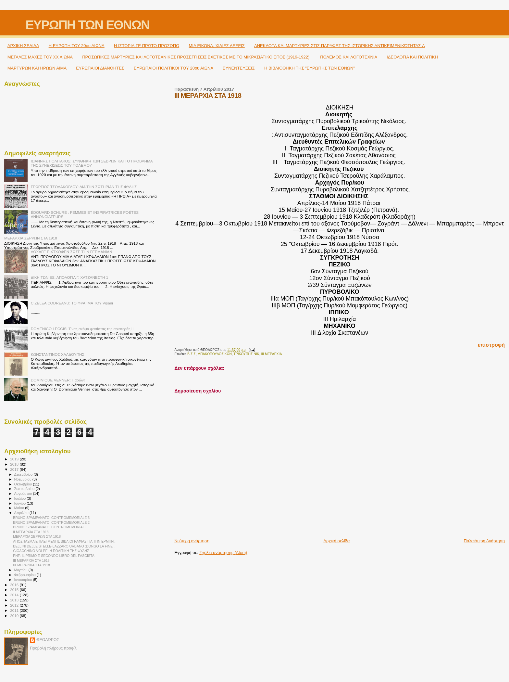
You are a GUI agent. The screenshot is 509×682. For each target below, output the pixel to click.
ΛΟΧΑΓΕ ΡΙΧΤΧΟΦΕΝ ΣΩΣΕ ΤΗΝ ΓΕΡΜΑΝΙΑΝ (71, 252)
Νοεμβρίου (23, 479)
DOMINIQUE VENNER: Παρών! (58, 380)
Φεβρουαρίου (25, 575)
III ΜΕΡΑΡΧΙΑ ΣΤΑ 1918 (31, 560)
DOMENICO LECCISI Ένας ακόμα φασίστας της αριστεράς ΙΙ (82, 329)
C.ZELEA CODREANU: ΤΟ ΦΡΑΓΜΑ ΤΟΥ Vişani (72, 303)
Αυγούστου (23, 493)
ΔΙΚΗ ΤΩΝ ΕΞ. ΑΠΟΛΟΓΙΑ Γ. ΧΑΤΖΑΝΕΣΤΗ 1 (69, 277)
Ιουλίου (20, 498)
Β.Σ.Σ (191, 354)
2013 (14, 600)
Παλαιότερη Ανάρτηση (484, 540)
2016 (14, 585)
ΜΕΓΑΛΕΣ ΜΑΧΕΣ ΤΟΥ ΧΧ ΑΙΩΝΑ (40, 57)
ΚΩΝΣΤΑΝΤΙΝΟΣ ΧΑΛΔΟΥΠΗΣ (57, 354)
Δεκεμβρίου (24, 474)
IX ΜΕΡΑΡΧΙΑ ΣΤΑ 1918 (31, 565)
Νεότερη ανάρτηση (191, 540)
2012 (14, 605)
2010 (14, 615)
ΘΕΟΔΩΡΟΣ (47, 639)
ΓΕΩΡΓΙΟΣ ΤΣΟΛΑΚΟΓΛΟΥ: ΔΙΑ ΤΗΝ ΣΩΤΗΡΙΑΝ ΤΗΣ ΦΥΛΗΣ (84, 187)
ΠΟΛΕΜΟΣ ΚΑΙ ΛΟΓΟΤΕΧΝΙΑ (348, 57)
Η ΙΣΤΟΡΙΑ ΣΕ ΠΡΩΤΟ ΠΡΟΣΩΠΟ (146, 45)
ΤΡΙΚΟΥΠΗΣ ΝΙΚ (246, 354)
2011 (14, 610)
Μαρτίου (21, 570)
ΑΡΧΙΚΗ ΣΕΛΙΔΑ (23, 45)
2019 (14, 459)
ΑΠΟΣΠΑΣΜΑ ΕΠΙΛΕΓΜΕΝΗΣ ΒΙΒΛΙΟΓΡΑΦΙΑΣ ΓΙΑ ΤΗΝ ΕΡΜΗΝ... (65, 541)
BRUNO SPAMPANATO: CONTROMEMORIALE (50, 527)
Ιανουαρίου (23, 580)
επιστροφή (491, 345)
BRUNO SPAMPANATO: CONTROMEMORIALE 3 (51, 518)
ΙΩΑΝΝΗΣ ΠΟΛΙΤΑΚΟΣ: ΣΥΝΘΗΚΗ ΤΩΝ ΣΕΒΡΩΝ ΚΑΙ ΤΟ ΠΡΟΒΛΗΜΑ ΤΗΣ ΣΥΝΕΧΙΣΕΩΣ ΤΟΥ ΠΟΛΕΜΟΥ (92, 163)
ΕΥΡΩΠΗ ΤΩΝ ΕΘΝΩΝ (87, 25)
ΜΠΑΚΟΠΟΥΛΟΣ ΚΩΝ (214, 354)
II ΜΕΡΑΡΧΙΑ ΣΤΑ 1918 (31, 532)
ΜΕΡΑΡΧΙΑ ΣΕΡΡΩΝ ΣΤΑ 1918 (30, 238)
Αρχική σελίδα (336, 540)
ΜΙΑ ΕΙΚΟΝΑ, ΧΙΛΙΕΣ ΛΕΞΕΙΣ (217, 45)
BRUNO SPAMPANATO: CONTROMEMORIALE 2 (51, 522)
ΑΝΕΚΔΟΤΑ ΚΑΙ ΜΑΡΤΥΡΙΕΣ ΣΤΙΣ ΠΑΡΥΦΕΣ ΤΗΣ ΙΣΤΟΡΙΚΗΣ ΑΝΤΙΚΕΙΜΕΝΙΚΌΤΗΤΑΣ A (339, 45)
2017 (14, 469)
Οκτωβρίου (23, 484)
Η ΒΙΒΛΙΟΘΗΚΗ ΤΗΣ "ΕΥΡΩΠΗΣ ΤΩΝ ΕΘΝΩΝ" (309, 68)
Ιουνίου (20, 503)
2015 (14, 589)
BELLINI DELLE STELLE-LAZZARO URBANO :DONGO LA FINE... (64, 546)
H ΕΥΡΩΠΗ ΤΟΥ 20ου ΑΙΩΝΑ (77, 45)
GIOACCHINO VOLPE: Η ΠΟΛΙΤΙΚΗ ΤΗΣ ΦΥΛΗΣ (51, 551)
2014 (14, 595)
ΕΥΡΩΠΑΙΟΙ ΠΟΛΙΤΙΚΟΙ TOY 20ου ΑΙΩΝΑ (173, 68)
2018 (14, 464)
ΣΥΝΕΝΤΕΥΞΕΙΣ (239, 68)
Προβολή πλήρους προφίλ (53, 648)
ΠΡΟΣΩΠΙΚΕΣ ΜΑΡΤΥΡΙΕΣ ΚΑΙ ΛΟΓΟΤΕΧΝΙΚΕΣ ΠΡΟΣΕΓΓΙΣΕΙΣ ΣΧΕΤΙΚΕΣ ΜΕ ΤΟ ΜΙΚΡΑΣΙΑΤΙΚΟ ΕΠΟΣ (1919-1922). (196, 57)
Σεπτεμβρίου (25, 489)
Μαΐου (19, 508)
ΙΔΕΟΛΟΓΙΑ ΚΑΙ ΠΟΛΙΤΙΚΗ (412, 57)
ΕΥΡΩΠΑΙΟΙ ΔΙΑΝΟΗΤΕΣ (100, 68)
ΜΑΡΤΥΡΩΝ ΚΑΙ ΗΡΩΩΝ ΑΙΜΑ (37, 68)
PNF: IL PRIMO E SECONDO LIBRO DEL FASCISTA (53, 556)
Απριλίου (22, 513)
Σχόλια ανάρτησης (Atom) (223, 552)
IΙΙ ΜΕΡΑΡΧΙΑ (271, 354)
